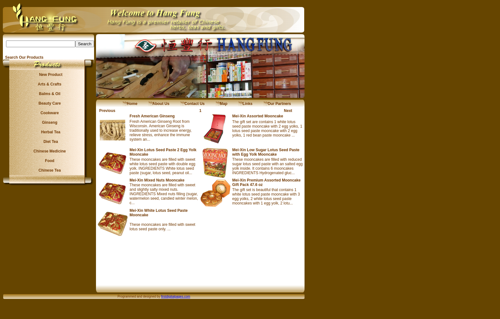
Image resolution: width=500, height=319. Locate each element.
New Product (49, 74)
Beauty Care (48, 103)
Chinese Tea (48, 170)
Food (49, 161)
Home (129, 103)
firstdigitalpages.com (175, 296)
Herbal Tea (48, 132)
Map (221, 103)
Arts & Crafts (49, 84)
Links (245, 103)
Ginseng (48, 122)
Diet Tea (48, 141)
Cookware (48, 113)
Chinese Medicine (48, 151)
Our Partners (277, 103)
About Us (158, 103)
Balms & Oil (49, 94)
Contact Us (192, 103)
